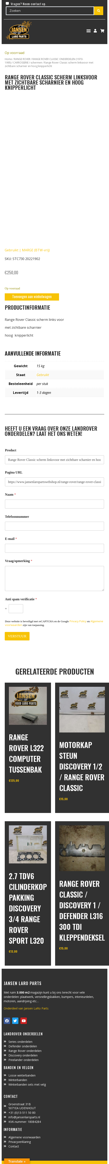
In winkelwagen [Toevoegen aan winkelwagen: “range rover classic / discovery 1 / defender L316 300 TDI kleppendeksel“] (75, 959)
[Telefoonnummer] (54, 526)
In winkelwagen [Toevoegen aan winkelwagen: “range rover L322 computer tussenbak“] (24, 791)
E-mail (11, 539)
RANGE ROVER (22, 59)
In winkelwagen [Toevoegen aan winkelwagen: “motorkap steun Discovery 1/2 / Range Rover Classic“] (75, 809)
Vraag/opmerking (18, 561)
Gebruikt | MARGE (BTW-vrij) (27, 250)
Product (10, 450)
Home (8, 59)
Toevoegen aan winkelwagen (32, 296)
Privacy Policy (78, 621)
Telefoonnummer (17, 516)
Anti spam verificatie (21, 599)
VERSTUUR (17, 636)
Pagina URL (14, 472)
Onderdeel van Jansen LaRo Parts (26, 1008)
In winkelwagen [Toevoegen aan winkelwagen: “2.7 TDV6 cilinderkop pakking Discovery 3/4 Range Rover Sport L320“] (24, 962)
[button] (88, 30)
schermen (36, 62)
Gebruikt (43, 375)
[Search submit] (98, 10)
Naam (10, 494)
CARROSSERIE (20, 62)
